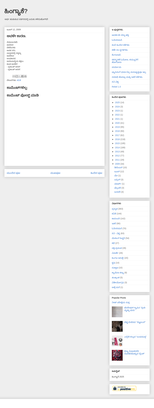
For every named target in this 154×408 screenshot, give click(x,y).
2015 (117, 143)
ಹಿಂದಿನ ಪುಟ (96, 173)
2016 (117, 139)
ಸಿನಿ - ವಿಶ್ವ (116, 233)
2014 (117, 147)
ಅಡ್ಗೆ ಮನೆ (116, 287)
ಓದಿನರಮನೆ (117, 228)
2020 (117, 123)
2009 (117, 164)
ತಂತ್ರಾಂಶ (115, 277)
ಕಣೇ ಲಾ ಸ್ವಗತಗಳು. (120, 50)
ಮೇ (116, 175)
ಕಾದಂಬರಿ (116, 218)
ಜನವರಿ (117, 192)
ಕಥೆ (113, 243)
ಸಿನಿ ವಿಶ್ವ (115, 82)
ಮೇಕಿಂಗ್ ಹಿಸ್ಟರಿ (118, 238)
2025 (117, 102)
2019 (117, 127)
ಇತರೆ (114, 223)
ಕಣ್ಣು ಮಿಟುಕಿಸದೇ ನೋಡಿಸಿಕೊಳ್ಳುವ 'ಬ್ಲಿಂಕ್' (134, 352)
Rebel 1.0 (116, 87)
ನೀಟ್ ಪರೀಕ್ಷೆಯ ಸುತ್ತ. (121, 302)
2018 (117, 131)
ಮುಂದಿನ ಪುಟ (13, 173)
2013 (117, 151)
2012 (117, 155)
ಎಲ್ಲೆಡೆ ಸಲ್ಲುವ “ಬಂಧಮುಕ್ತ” (135, 337)
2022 (117, 115)
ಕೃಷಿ (113, 263)
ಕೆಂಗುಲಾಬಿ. (116, 55)
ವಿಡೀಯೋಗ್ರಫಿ (118, 282)
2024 (117, 106)
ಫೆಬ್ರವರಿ (118, 188)
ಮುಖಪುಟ (55, 173)
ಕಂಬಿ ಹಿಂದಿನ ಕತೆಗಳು (120, 45)
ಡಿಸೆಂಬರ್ (118, 167)
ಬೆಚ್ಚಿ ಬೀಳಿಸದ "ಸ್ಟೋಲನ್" (135, 322)
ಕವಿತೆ (19, 80)
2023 (117, 110)
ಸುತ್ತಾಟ (115, 267)
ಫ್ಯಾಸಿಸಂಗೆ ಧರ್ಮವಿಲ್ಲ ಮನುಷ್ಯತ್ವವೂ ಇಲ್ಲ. (129, 72)
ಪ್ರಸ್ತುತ (115, 209)
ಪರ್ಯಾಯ (116, 67)
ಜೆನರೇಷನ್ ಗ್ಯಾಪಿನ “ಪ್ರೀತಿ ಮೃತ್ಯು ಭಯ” (134, 308)
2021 (117, 119)
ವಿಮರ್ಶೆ (115, 253)
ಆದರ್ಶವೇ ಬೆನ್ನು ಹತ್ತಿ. (120, 35)
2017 (117, 135)
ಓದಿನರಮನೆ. (117, 40)
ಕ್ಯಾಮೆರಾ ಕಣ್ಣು (118, 272)
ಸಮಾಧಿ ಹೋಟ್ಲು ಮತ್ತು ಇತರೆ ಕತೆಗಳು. (127, 77)
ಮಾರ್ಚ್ (118, 184)
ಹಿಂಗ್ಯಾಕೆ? (16, 11)
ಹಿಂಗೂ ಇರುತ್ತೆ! (118, 258)
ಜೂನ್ (117, 171)
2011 (117, 160)
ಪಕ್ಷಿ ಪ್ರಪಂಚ (117, 248)
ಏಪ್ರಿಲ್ (117, 179)
